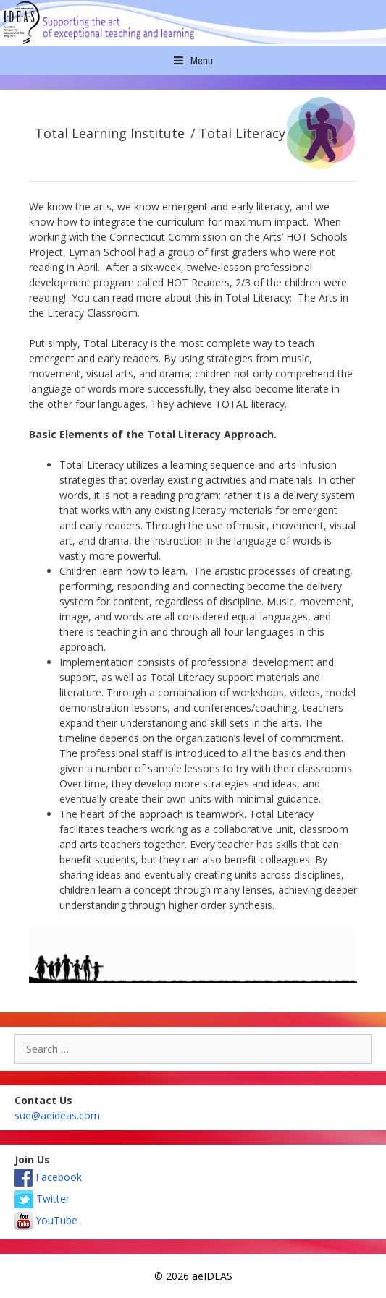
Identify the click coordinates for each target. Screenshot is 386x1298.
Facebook (48, 1177)
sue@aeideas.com (57, 1115)
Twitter (42, 1198)
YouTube (45, 1220)
